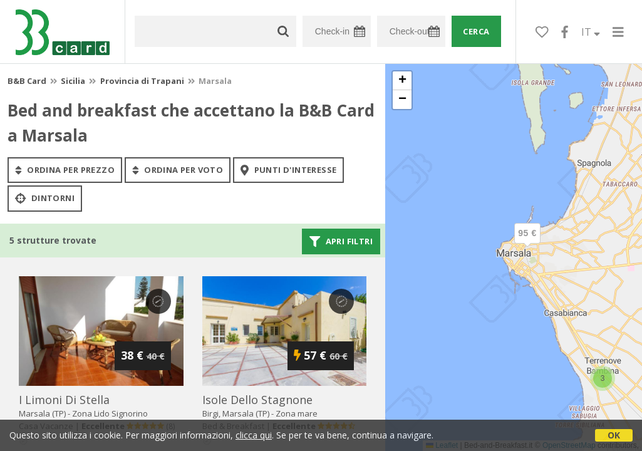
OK (614, 435)
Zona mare (297, 413)
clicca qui (254, 435)
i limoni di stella (64, 399)
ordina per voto (177, 169)
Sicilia (73, 80)
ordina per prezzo (65, 169)
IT (590, 32)
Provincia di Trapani (142, 80)
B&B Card (27, 80)
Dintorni (45, 198)
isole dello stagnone (257, 399)
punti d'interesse (288, 169)
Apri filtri (341, 241)
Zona (110, 413)
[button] (527, 243)
